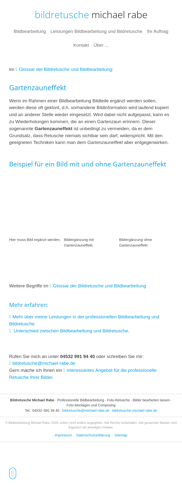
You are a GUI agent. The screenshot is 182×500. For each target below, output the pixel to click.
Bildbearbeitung (30, 31)
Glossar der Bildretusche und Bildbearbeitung (65, 69)
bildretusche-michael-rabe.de (134, 410)
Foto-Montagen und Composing (91, 405)
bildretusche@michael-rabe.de (43, 363)
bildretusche (91, 14)
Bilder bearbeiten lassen (151, 400)
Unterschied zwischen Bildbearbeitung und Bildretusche (70, 330)
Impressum (63, 435)
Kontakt (81, 45)
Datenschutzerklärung (93, 435)
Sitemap (121, 435)
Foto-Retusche (118, 400)
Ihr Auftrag (157, 31)
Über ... (101, 45)
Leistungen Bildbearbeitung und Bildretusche (96, 31)
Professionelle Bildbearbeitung (80, 400)
